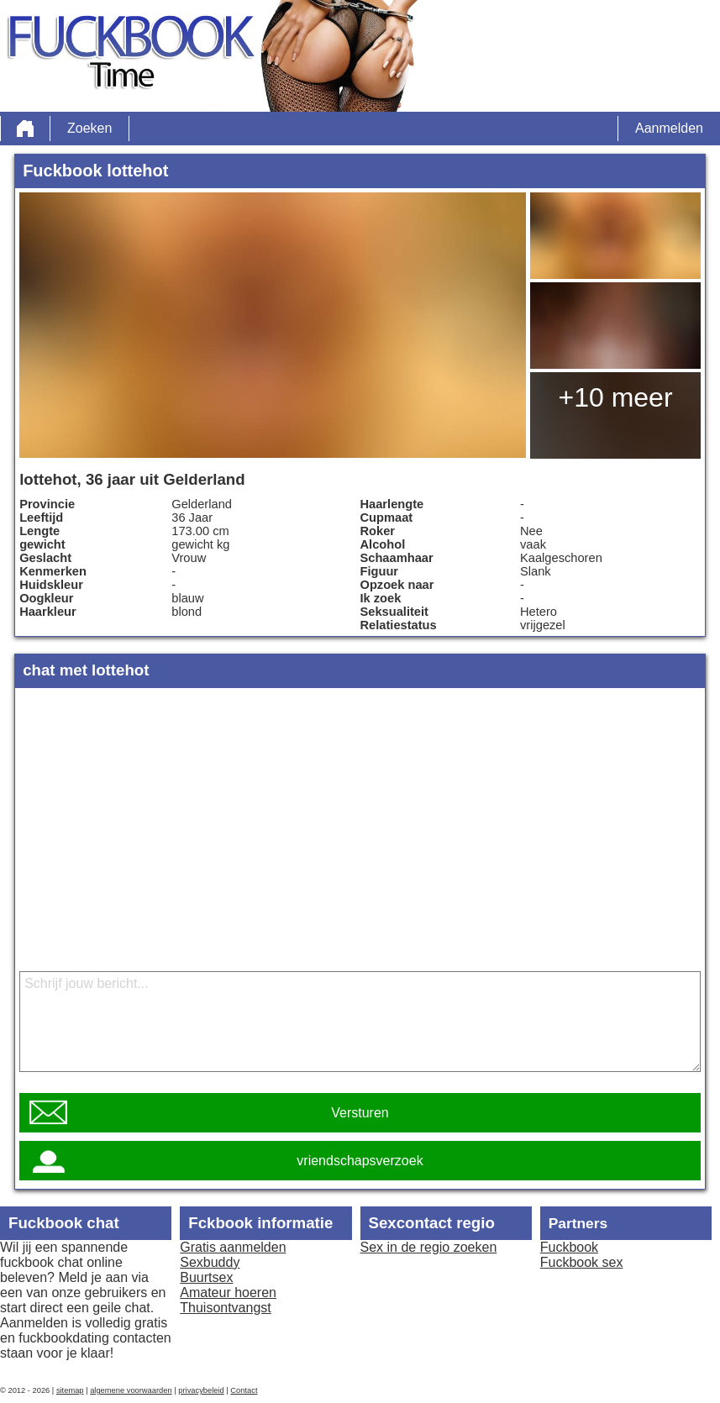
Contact (243, 1390)
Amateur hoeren (228, 1292)
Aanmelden (669, 128)
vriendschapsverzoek (360, 1160)
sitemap (70, 1390)
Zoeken (89, 128)
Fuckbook (569, 1247)
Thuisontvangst (225, 1308)
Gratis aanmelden (233, 1247)
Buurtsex (206, 1277)
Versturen (359, 1113)
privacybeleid (200, 1390)
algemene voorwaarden (131, 1390)
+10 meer (615, 397)
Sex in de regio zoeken (428, 1247)
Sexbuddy (209, 1262)
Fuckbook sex (581, 1262)
